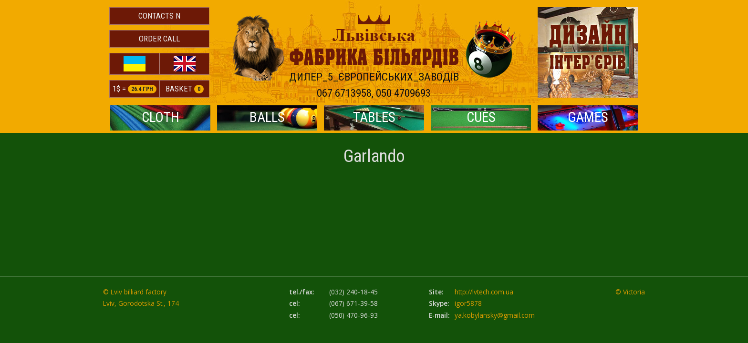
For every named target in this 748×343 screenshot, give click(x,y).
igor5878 (468, 303)
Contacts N (159, 15)
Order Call (159, 38)
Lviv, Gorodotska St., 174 (141, 303)
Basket (185, 88)
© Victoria (630, 291)
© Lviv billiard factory (134, 291)
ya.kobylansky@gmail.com (495, 315)
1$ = (134, 88)
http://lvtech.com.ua (484, 291)
